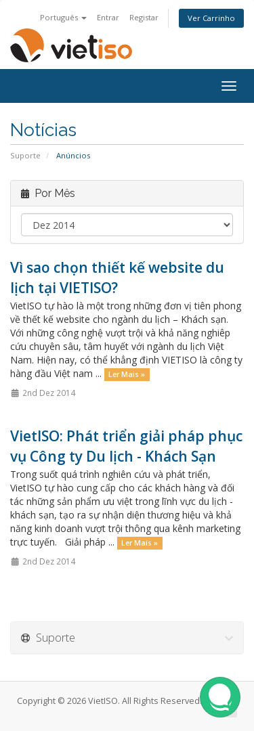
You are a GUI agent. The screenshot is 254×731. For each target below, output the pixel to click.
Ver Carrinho (211, 18)
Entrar (108, 17)
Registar (143, 17)
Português (63, 17)
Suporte (25, 155)
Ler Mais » (126, 374)
